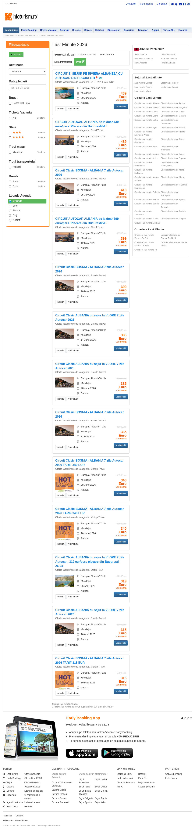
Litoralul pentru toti (33, 784)
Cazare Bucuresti (60, 795)
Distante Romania (126, 775)
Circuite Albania (168, 54)
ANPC (120, 779)
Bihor (13, 205)
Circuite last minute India (145, 146)
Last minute (11, 30)
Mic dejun (27, 152)
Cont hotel (162, 3)
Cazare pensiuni (146, 779)
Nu (27, 118)
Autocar (27, 167)
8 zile (27, 186)
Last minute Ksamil (143, 87)
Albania (16, 54)
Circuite (76, 30)
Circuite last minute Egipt (146, 127)
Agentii (156, 30)
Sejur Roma (101, 772)
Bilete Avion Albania (143, 58)
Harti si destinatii (125, 771)
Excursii (183, 30)
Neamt (14, 219)
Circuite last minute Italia (145, 158)
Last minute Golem (169, 83)
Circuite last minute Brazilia (147, 107)
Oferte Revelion (32, 775)
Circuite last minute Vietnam (147, 223)
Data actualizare (87, 54)
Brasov (14, 210)
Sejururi (64, 30)
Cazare (88, 30)
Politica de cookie (11, 824)
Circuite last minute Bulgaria (174, 107)
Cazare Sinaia (59, 783)
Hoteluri (99, 30)
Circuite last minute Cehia (146, 111)
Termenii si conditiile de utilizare (17, 821)
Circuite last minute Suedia (146, 204)
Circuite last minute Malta (172, 170)
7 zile (27, 181)
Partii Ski (142, 771)
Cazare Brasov (59, 791)
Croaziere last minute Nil (145, 250)
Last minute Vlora (142, 91)
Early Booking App (83, 711)
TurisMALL (169, 30)
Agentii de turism (13, 795)
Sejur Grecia (101, 784)
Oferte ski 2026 (124, 767)
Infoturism (21, 17)
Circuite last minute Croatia (173, 116)
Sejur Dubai (101, 779)
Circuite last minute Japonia (173, 158)
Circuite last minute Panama (174, 185)
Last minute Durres (143, 83)
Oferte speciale (48, 30)
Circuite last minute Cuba (146, 120)
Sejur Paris (84, 779)
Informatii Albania (169, 58)
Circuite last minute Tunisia (173, 211)
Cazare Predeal (59, 787)
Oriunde (15, 201)
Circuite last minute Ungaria (173, 219)
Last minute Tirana (169, 87)
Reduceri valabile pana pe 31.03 (87, 717)
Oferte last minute (26, 35)
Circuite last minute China (172, 111)
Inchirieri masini (32, 795)
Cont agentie (146, 3)
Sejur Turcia (101, 791)
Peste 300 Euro (19, 103)
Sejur (7, 775)
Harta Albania (140, 63)
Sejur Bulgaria (86, 791)
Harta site (7, 809)
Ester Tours (171, 771)
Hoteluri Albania (168, 63)
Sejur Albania (140, 54)
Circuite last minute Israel (172, 154)
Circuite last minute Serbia (146, 199)
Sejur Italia (100, 795)
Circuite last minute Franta (173, 132)
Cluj (13, 215)
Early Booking (29, 30)
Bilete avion (114, 30)
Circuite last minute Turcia (146, 219)
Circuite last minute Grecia (173, 139)
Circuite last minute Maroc (173, 177)
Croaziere (129, 30)
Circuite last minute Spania (173, 199)
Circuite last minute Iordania (147, 154)
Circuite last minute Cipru (146, 116)
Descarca (82, 746)
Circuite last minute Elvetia (173, 127)
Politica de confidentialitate (15, 813)
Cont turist (131, 3)
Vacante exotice (32, 779)
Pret (78, 61)
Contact (19, 809)
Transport (143, 30)
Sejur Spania (85, 795)
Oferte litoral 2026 (33, 771)
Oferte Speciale (32, 767)
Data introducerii (63, 61)
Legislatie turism (146, 775)
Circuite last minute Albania (51, 35)
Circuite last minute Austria (173, 103)
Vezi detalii (121, 106)
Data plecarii (107, 54)
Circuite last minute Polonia (147, 192)
